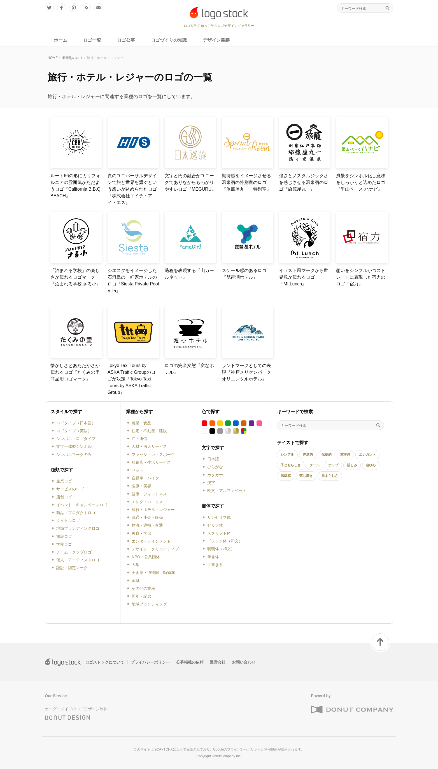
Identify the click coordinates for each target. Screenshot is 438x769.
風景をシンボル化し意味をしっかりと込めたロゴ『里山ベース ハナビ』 (360, 182)
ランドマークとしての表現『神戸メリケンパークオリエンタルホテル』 (246, 372)
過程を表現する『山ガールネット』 (189, 274)
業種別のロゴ (72, 58)
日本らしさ (329, 476)
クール (314, 465)
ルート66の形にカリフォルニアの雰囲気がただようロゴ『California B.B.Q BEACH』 (75, 185)
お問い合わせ (243, 662)
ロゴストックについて (104, 662)
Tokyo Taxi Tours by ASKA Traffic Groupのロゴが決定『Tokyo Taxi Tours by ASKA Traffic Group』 (131, 379)
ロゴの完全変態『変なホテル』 (189, 369)
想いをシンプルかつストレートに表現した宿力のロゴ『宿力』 (360, 277)
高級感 (286, 476)
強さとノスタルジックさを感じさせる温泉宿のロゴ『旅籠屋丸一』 (303, 182)
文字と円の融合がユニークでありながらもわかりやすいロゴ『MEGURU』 (190, 182)
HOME (53, 58)
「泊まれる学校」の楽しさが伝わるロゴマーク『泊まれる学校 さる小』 (75, 277)
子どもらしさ (291, 465)
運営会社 (217, 662)
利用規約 (271, 749)
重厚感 (345, 454)
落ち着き (306, 476)
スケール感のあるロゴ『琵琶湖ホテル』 (244, 274)
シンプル (287, 454)
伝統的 (326, 454)
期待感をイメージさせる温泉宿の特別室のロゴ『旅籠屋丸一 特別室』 (246, 182)
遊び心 (371, 465)
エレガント (367, 454)
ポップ (333, 465)
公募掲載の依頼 (190, 662)
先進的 (308, 454)
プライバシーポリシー (150, 662)
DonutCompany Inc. (226, 756)
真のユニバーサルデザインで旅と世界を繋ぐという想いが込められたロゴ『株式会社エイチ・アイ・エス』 (132, 189)
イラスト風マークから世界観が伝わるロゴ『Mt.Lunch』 (303, 277)
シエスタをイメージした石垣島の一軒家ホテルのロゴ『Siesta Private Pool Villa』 (133, 280)
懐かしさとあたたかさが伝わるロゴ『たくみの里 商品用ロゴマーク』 (76, 372)
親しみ (352, 465)
